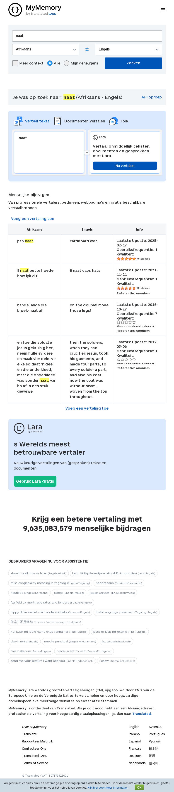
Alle (53, 63)
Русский (155, 741)
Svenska (155, 727)
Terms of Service (35, 763)
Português (157, 734)
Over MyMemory (34, 727)
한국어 (153, 763)
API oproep (152, 97)
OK (139, 787)
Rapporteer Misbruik (37, 741)
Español (135, 741)
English (134, 727)
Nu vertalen (125, 165)
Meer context (28, 63)
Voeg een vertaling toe (32, 218)
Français (135, 748)
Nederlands (137, 763)
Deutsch (135, 756)
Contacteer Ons (34, 748)
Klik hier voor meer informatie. (107, 787)
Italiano (134, 734)
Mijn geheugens (81, 63)
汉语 (152, 756)
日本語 (153, 748)
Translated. (142, 714)
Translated (34, 756)
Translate (29, 734)
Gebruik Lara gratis (35, 481)
